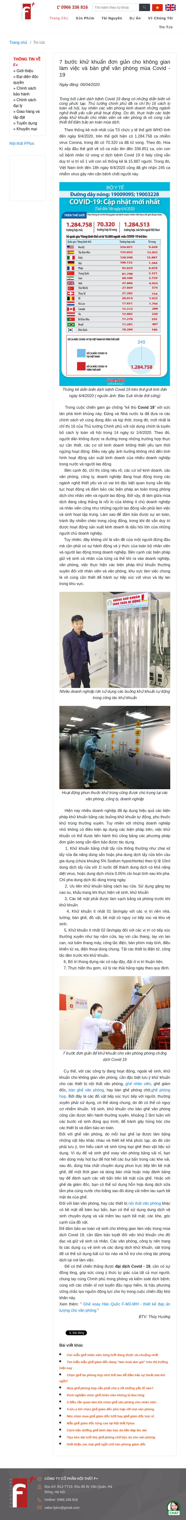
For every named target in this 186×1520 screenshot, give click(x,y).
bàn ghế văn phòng (86, 1090)
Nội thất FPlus (21, 143)
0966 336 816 (74, 7)
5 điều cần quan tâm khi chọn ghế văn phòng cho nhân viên (111, 1402)
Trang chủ (18, 42)
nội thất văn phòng (145, 1203)
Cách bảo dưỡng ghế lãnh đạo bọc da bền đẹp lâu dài (107, 1430)
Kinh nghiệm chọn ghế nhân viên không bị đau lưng (105, 1395)
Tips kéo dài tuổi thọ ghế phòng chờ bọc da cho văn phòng (111, 1437)
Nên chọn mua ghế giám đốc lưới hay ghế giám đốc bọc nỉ (110, 1416)
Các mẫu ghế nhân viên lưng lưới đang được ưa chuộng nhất (112, 1355)
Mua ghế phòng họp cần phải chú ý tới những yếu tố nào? (110, 1388)
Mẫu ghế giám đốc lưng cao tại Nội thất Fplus (101, 1423)
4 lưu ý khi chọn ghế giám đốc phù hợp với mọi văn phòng (110, 1409)
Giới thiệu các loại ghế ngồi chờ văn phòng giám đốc (106, 1444)
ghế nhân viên (138, 1084)
